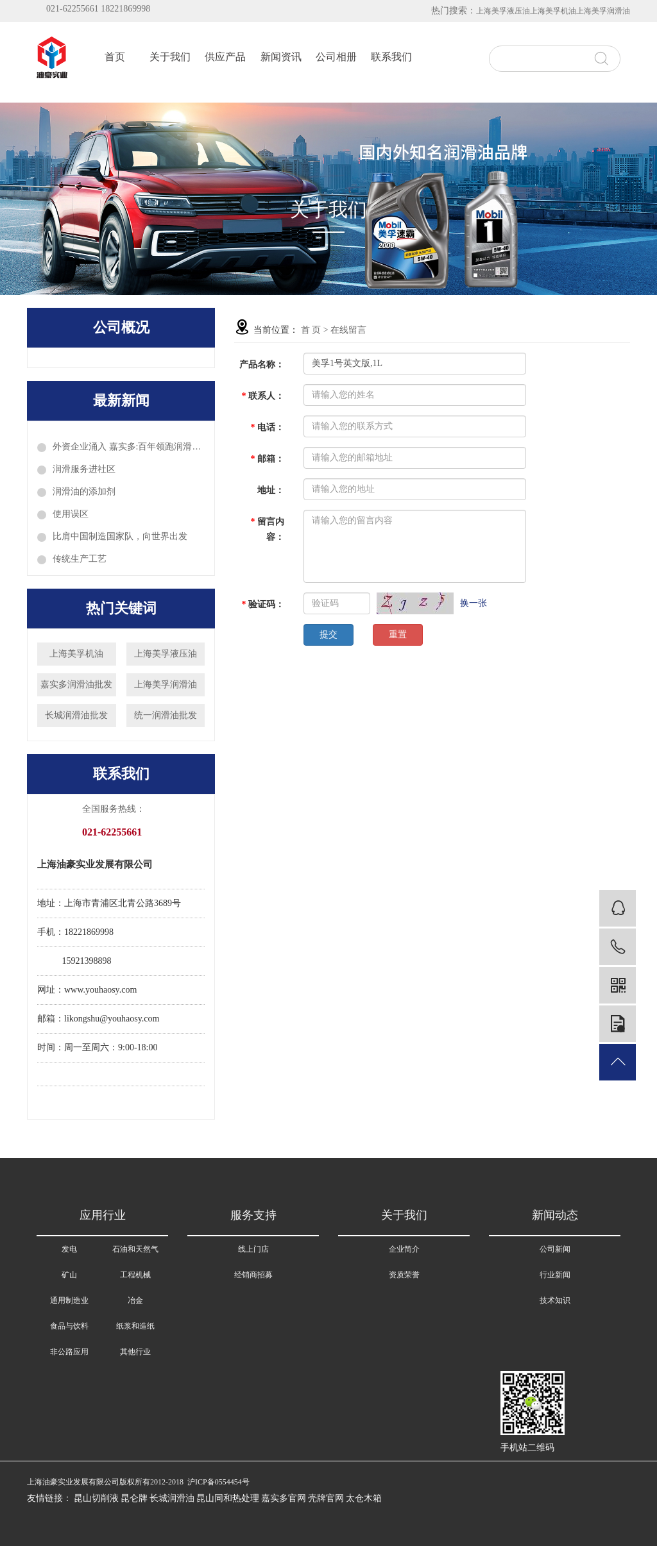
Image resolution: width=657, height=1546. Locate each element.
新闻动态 (555, 1215)
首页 (115, 56)
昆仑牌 (134, 1498)
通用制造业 (69, 1300)
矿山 (69, 1274)
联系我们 (391, 56)
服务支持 (253, 1215)
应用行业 (103, 1215)
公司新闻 (555, 1249)
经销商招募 (253, 1274)
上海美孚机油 (553, 10)
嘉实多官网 (283, 1498)
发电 (69, 1249)
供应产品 (225, 56)
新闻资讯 (281, 56)
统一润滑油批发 (165, 715)
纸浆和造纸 (135, 1326)
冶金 (135, 1300)
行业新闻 (555, 1274)
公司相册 (336, 56)
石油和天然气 (135, 1249)
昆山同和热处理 (227, 1498)
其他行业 (135, 1351)
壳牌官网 (326, 1498)
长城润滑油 (171, 1498)
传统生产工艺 (80, 559)
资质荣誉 (404, 1274)
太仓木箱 (364, 1498)
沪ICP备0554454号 (218, 1481)
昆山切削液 (96, 1498)
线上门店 (253, 1249)
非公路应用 (69, 1351)
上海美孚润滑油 (603, 10)
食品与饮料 (69, 1326)
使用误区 (71, 514)
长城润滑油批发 (76, 715)
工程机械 (135, 1274)
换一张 (473, 603)
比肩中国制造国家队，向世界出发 (120, 536)
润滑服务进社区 (84, 469)
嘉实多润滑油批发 (76, 684)
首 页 (311, 330)
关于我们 (170, 56)
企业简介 (404, 1249)
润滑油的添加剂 (84, 491)
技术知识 (555, 1300)
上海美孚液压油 (503, 10)
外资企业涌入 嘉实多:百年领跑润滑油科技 (129, 446)
